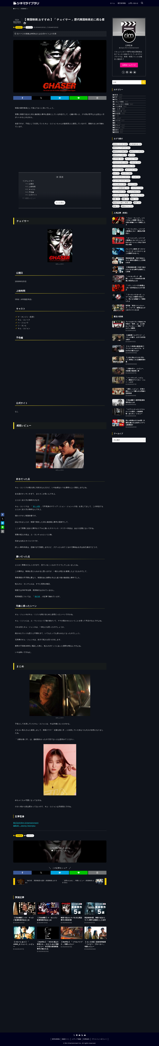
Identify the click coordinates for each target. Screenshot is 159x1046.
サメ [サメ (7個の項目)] (116, 212)
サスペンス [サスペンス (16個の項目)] (131, 208)
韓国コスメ (121, 160)
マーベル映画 (122, 119)
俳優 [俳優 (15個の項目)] (116, 237)
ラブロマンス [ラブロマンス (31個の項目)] (137, 234)
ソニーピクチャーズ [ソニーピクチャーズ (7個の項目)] (121, 215)
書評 (118, 137)
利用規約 (86, 1039)
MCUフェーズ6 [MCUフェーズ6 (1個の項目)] (119, 193)
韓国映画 (19, 27)
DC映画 (120, 96)
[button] (22, 98)
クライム (29, 27)
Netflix (120, 105)
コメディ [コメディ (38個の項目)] (118, 208)
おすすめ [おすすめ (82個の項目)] (118, 197)
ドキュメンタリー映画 (125, 114)
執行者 (37, 596)
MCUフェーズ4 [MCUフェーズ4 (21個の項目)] (120, 190)
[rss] (82, 1035)
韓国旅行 (120, 165)
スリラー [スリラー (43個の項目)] (127, 212)
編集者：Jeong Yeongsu (24, 825)
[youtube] (130, 72)
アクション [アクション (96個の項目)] (131, 197)
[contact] (134, 72)
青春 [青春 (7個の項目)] (116, 245)
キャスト (32, 189)
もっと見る (60, 203)
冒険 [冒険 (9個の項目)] (125, 237)
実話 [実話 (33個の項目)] (134, 237)
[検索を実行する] (143, 82)
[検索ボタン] (142, 3)
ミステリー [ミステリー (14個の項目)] (137, 226)
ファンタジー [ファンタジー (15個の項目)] (119, 223)
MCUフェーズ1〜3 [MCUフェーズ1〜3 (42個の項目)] (121, 186)
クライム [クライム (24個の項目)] (135, 201)
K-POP (120, 100)
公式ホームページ (129, 65)
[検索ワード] (129, 82)
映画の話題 (121, 133)
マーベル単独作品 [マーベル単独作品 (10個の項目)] (121, 226)
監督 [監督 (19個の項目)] (137, 241)
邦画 (119, 151)
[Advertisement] (60, 150)
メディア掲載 (76, 1039)
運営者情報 (56, 1039)
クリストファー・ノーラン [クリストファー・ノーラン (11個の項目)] (123, 204)
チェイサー (29, 181)
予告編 (31, 192)
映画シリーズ (122, 128)
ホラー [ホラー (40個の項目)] (132, 223)
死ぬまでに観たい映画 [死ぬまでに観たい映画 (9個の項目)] (122, 241)
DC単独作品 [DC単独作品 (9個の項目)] (135, 183)
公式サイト (33, 195)
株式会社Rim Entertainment (26, 823)
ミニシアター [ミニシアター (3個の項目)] (119, 230)
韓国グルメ (121, 156)
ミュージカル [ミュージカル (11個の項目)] (134, 230)
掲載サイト (66, 1039)
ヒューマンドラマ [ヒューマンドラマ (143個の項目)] (121, 219)
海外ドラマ (121, 146)
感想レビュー (30, 198)
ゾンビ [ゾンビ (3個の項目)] (136, 215)
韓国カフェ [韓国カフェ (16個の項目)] (127, 245)
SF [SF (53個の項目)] (132, 193)
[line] (127, 72)
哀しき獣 (36, 506)
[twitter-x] (123, 72)
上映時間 (32, 187)
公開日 (31, 184)
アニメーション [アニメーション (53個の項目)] (120, 201)
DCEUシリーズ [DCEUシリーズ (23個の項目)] (120, 183)
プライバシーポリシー (99, 1039)
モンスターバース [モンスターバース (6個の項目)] (120, 234)
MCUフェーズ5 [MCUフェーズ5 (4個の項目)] (137, 190)
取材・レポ (121, 123)
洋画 (119, 142)
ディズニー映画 (123, 110)
